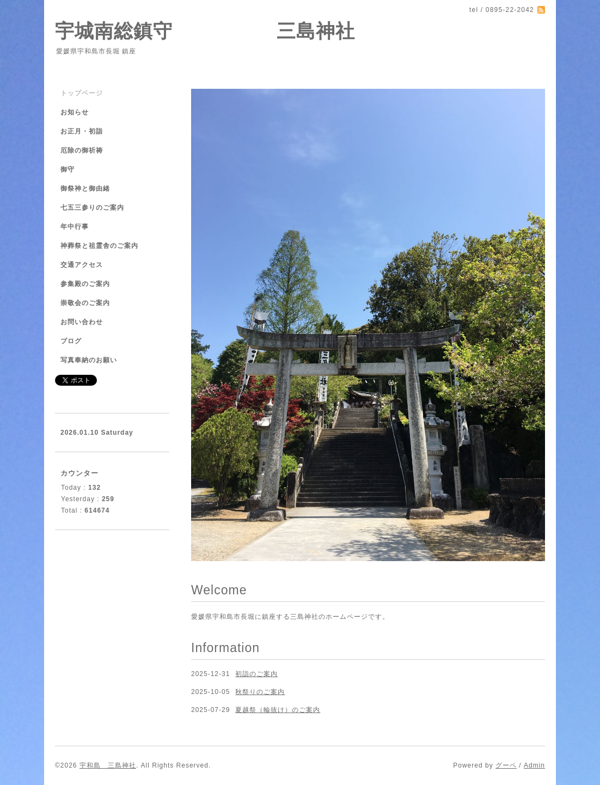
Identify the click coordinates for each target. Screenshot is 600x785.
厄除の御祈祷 (81, 150)
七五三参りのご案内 (92, 207)
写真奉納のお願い (88, 360)
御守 (67, 169)
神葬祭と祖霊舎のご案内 (99, 246)
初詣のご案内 (256, 674)
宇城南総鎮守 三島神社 (205, 30)
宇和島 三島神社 (107, 765)
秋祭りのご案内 (260, 692)
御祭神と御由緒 (85, 188)
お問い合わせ (81, 322)
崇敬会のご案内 (85, 303)
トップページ (81, 93)
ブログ (71, 341)
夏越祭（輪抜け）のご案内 (277, 710)
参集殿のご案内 (85, 284)
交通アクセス (81, 265)
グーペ (506, 765)
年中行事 (74, 226)
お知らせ (74, 112)
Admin (534, 765)
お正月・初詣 (81, 131)
